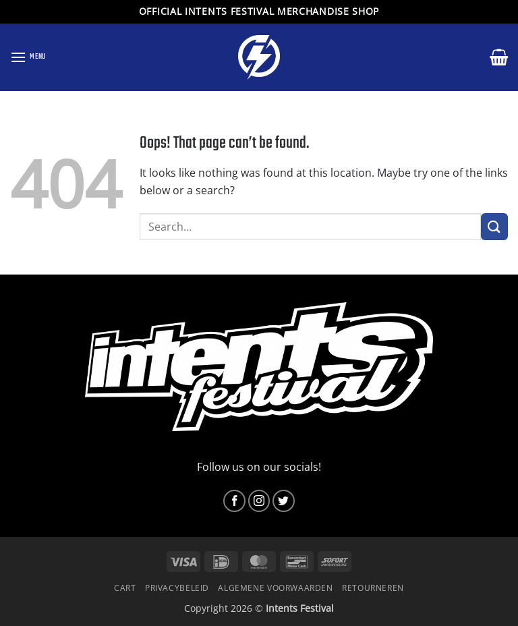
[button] (28, 57)
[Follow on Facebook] (234, 501)
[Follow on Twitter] (283, 501)
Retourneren (373, 588)
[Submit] (494, 226)
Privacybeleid (177, 588)
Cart (125, 588)
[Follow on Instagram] (259, 501)
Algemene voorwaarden (275, 588)
